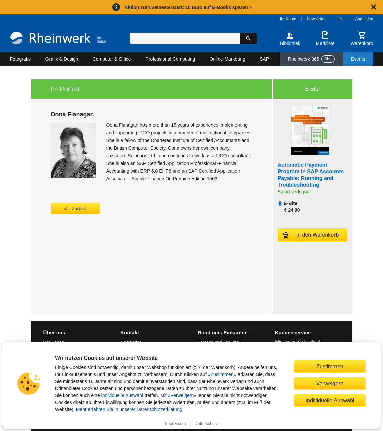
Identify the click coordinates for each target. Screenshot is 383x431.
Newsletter (316, 19)
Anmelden (364, 19)
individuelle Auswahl (122, 395)
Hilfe (341, 19)
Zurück (79, 208)
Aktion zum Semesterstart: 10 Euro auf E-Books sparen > (188, 7)
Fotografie (20, 59)
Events (358, 59)
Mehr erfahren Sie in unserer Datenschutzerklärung (129, 409)
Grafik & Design (61, 59)
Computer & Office (112, 59)
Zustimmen (221, 374)
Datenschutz (206, 423)
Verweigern (182, 395)
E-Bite (289, 207)
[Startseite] (58, 38)
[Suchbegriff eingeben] (185, 38)
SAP (264, 59)
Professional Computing (170, 59)
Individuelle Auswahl (330, 400)
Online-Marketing (227, 59)
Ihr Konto (288, 19)
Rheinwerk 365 (311, 59)
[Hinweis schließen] (373, 7)
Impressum (175, 423)
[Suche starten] (248, 38)
